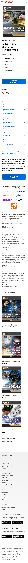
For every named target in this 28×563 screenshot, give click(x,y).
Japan (3, 509)
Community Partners (7, 475)
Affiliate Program (6, 478)
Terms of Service (5, 556)
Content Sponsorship (7, 485)
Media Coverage (6, 473)
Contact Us (4, 492)
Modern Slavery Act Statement (8, 559)
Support (4, 489)
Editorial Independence (7, 557)
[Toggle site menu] (2, 2)
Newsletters (4, 495)
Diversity (3, 482)
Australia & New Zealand (8, 507)
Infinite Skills (8, 70)
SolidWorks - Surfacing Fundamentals (12, 152)
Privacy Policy (5, 497)
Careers (3, 468)
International (5, 504)
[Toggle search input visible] (26, 2)
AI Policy (3, 499)
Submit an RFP (5, 480)
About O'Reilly (6, 463)
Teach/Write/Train (6, 466)
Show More (6, 148)
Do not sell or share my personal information (12, 548)
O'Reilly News (5, 471)
